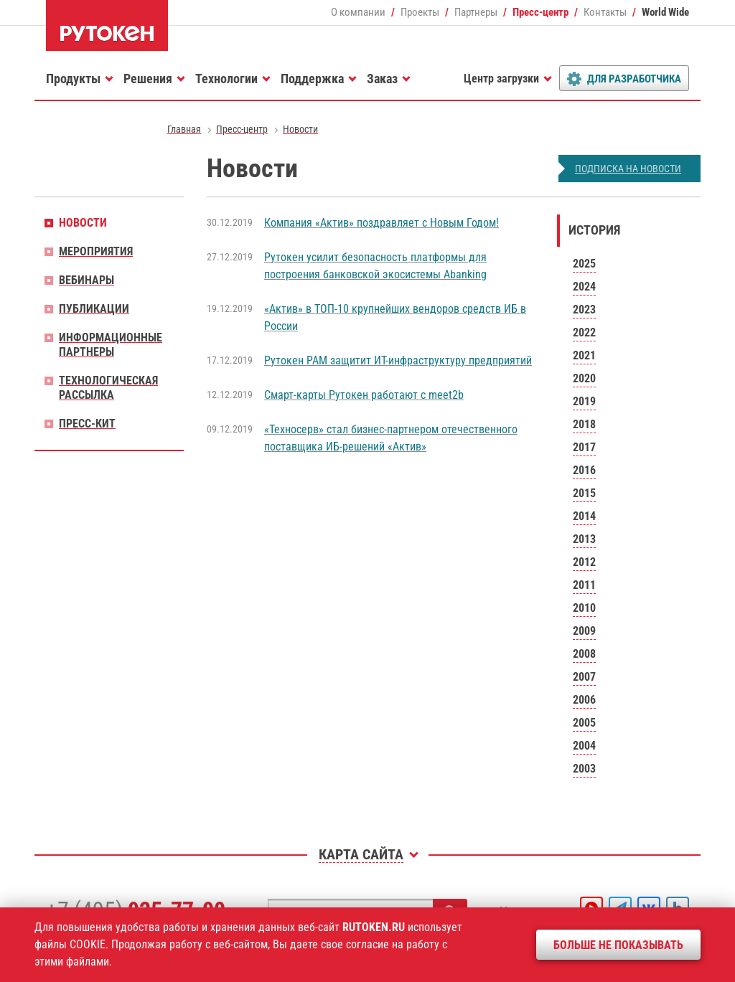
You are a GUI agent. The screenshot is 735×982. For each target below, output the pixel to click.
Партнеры (475, 12)
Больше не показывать (618, 945)
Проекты (420, 12)
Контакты (605, 12)
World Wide (665, 12)
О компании (358, 12)
